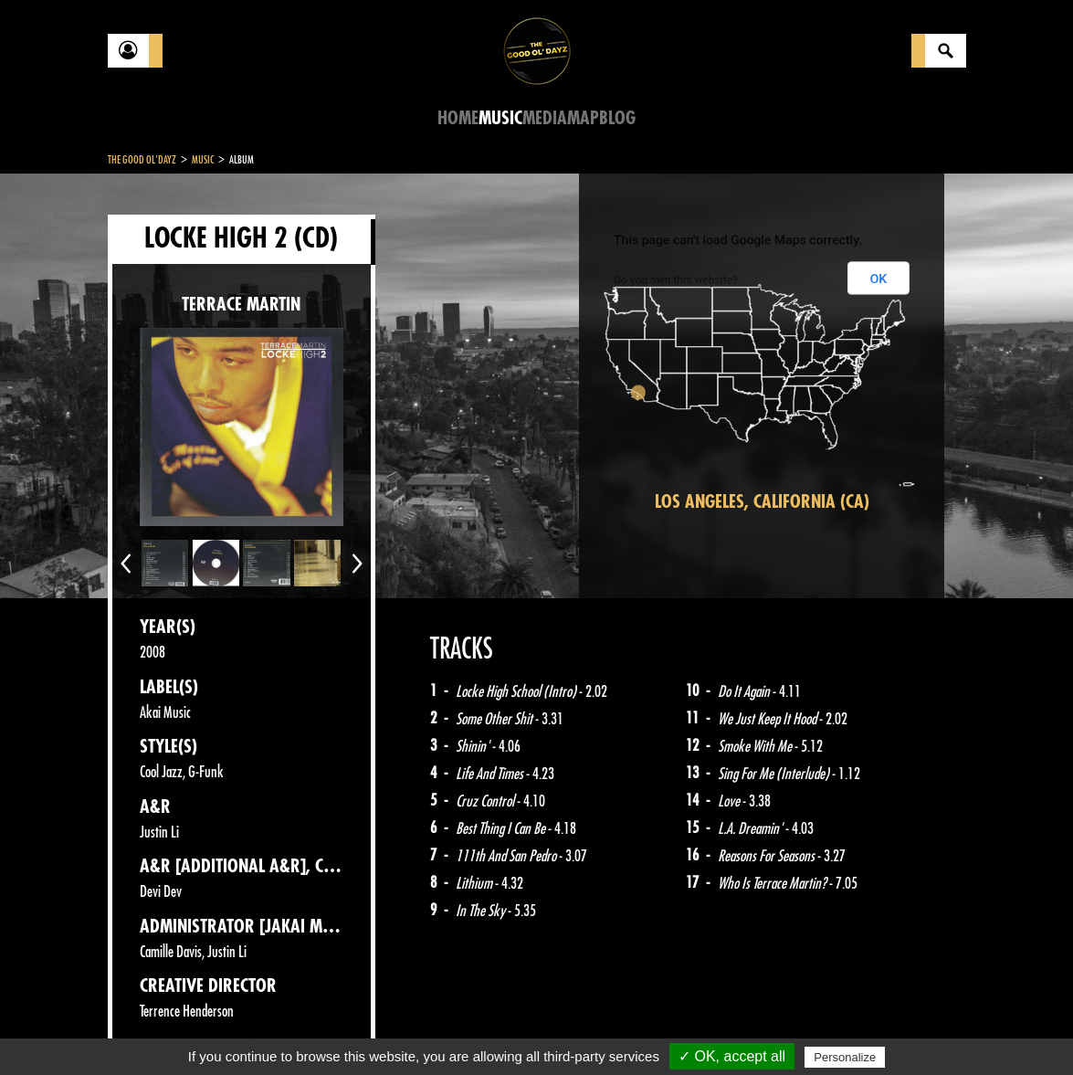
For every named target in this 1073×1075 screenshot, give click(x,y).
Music (500, 118)
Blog (617, 118)
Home (458, 118)
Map (583, 118)
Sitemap (409, 1029)
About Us (336, 1029)
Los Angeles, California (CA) (762, 501)
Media (544, 118)
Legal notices (251, 1029)
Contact (153, 1027)
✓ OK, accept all (732, 1056)
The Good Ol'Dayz (142, 159)
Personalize (845, 1057)
